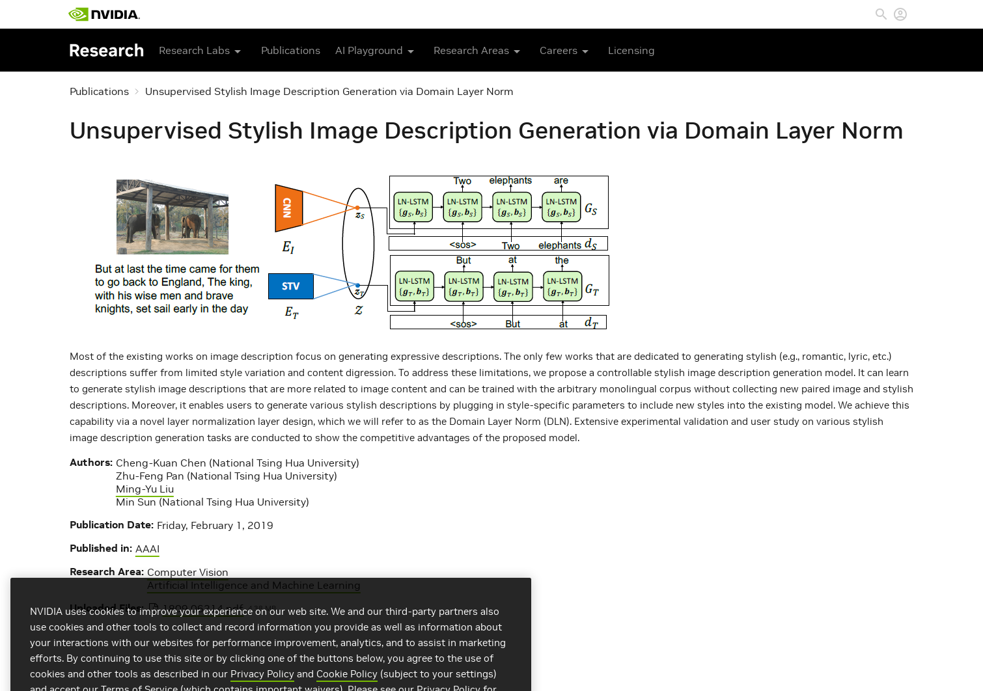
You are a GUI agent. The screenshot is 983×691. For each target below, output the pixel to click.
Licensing (631, 50)
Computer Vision (187, 571)
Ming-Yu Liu (145, 488)
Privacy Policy (262, 684)
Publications (290, 50)
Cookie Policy (347, 684)
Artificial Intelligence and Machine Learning (254, 584)
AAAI (147, 548)
